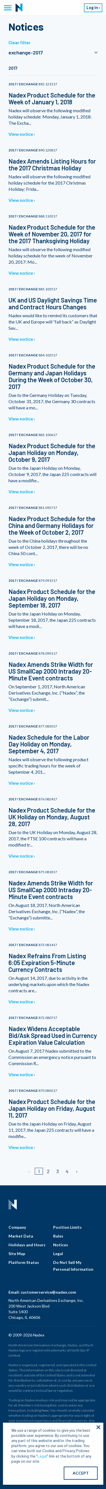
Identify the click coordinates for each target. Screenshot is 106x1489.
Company (17, 1227)
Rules (58, 1236)
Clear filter (19, 42)
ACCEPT (81, 1473)
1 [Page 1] (39, 1171)
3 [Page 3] (57, 1171)
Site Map (16, 1253)
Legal (58, 1253)
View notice (20, 134)
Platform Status (23, 1262)
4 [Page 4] (67, 1171)
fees (45, 1410)
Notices (60, 1244)
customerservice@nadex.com (48, 1292)
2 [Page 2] (48, 1171)
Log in (92, 7)
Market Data (20, 1236)
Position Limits (67, 1227)
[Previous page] (29, 1171)
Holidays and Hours (27, 1244)
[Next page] (76, 1171)
